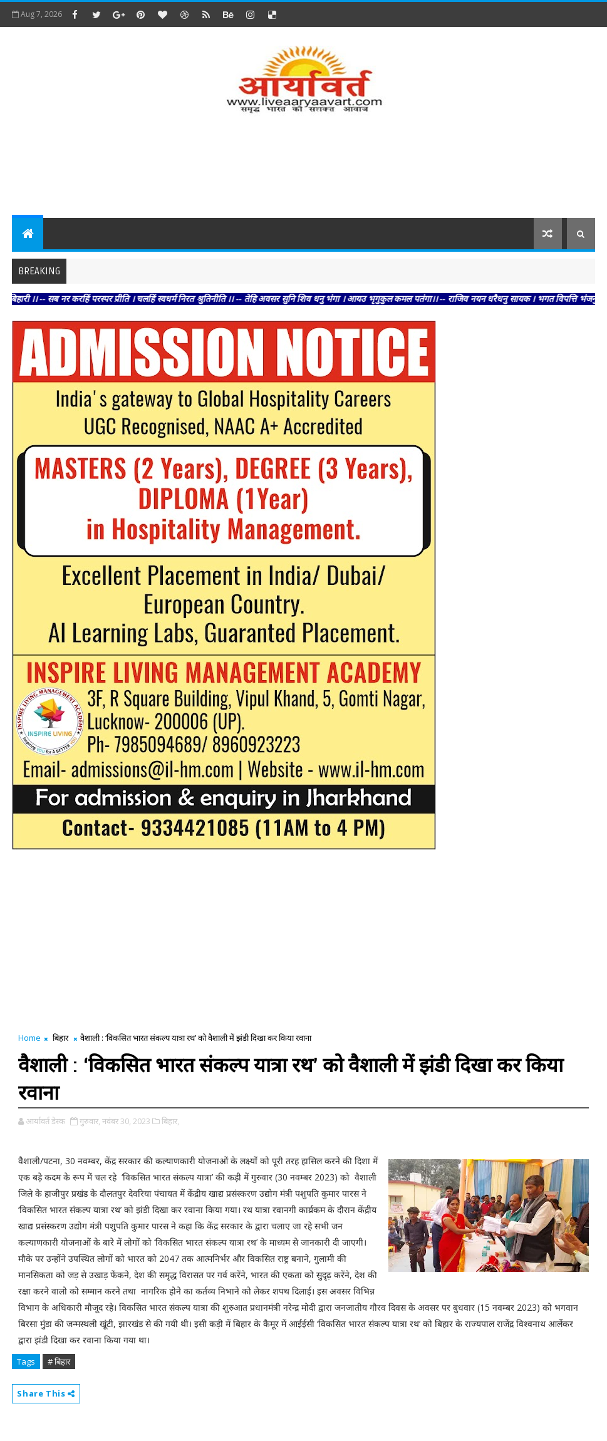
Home (29, 1037)
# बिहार (59, 1361)
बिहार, (170, 1121)
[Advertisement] (303, 168)
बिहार (60, 1037)
